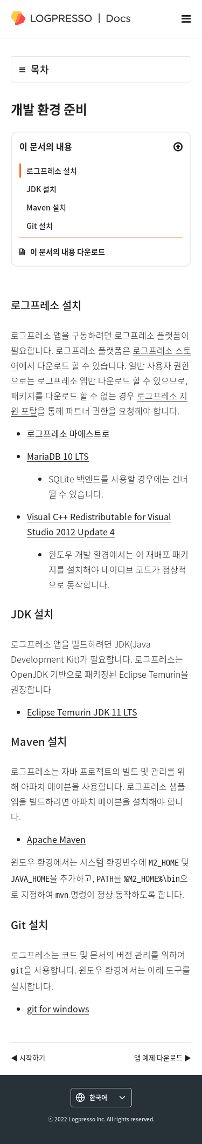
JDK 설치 (41, 188)
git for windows (58, 1008)
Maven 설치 (46, 207)
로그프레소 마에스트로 (68, 433)
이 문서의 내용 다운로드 (67, 251)
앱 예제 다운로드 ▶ (162, 1057)
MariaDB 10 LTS (58, 456)
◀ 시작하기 (28, 1057)
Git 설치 (39, 225)
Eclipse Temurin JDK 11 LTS (82, 711)
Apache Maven (56, 839)
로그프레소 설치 (51, 170)
